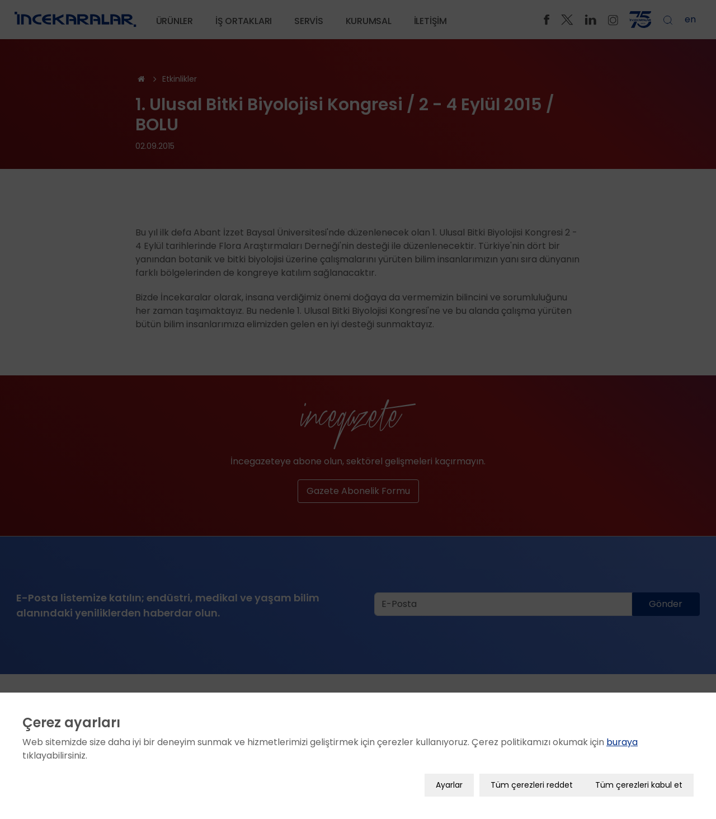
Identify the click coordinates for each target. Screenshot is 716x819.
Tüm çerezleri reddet (532, 778)
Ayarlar (449, 778)
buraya (622, 735)
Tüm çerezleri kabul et (638, 778)
